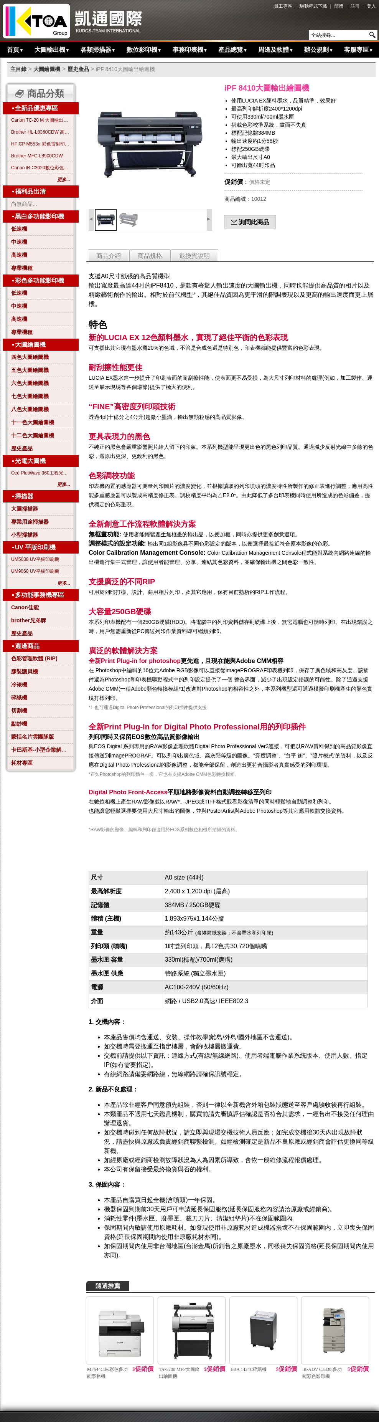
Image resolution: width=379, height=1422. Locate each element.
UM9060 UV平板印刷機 (35, 571)
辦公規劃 (318, 49)
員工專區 (283, 6)
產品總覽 (232, 49)
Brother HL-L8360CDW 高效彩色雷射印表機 (40, 132)
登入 (371, 6)
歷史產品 (78, 69)
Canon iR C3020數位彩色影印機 (40, 167)
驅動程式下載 (313, 6)
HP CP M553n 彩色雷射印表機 (40, 144)
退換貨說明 (194, 256)
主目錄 (18, 69)
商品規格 (150, 256)
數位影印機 (144, 49)
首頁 (15, 49)
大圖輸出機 (52, 49)
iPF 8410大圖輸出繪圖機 (125, 69)
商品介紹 (108, 256)
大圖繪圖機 (46, 69)
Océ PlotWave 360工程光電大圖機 (40, 473)
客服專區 (358, 49)
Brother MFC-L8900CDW (37, 156)
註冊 (355, 6)
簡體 (338, 6)
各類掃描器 (98, 49)
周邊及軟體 (275, 49)
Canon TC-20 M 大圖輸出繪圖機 (40, 120)
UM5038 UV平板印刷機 (35, 559)
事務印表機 (190, 49)
